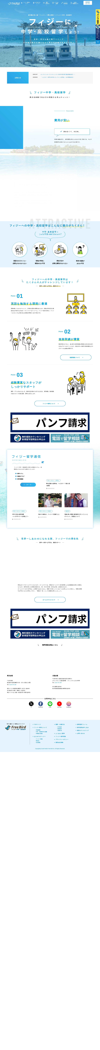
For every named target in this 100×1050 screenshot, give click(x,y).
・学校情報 (37, 730)
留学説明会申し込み (83, 727)
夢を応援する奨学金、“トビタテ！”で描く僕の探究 (58, 488)
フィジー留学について (40, 727)
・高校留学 (59, 728)
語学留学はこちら (88, 3)
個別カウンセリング (83, 730)
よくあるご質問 (60, 733)
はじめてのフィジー (40, 736)
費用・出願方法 (60, 724)
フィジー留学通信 (61, 736)
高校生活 (67, 514)
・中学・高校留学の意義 (41, 731)
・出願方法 (59, 730)
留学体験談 (20, 482)
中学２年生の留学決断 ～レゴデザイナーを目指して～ (20, 518)
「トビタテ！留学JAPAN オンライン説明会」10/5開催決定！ (57, 77)
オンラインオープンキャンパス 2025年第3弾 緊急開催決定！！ (58, 74)
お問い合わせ (81, 733)
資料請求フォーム (82, 724)
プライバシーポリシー (62, 739)
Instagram (68, 704)
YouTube (59, 704)
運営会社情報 (59, 742)
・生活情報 (37, 742)
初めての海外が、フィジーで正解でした (48, 517)
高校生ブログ (20, 479)
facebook (40, 704)
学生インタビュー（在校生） (53, 483)
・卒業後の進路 (39, 733)
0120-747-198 (12, 684)
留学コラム (20, 477)
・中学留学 (59, 727)
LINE (50, 704)
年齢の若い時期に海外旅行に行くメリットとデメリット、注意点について (76, 518)
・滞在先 (37, 740)
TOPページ (37, 724)
